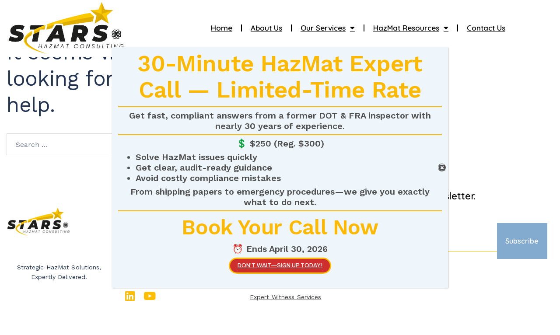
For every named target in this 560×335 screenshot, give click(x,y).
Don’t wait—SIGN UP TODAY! (280, 265)
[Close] (442, 167)
